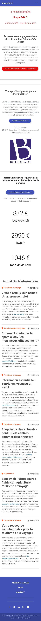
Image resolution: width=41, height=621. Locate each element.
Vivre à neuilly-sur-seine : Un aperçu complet (19, 294)
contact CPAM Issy (9, 361)
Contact (20, 592)
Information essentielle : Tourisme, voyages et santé (18, 383)
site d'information (8, 405)
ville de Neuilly (18, 314)
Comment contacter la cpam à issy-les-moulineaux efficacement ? (20, 337)
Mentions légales (20, 583)
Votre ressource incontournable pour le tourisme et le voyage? (17, 529)
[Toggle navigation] (36, 3)
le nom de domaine (21, 11)
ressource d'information (11, 504)
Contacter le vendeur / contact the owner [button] (20, 68)
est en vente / (20, 23)
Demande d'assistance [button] (20, 121)
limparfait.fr (20, 17)
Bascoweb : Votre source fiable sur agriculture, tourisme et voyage (19, 482)
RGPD (20, 588)
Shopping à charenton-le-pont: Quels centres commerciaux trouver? (19, 433)
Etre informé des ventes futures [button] (20, 192)
